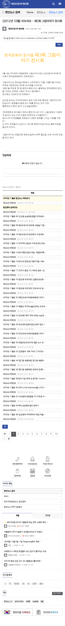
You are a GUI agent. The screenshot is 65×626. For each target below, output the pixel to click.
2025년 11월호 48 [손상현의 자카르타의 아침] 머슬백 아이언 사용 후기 (31, 415)
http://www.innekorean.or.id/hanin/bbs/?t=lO (35, 38)
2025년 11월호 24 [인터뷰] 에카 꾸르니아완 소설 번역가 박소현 (28, 316)
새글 (17, 515)
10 (56, 434)
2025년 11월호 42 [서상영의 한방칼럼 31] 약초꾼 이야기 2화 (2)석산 (30, 397)
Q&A (6, 496)
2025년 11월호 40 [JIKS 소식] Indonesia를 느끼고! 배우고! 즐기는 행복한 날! (34, 388)
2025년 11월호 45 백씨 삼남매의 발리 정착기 (21, 406)
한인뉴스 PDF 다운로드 (13, 507)
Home (30, 12)
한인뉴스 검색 (9, 491)
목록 (59, 45)
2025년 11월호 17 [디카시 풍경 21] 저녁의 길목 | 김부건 (25, 271)
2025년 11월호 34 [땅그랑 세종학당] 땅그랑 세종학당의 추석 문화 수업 (31, 361)
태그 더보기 (57, 593)
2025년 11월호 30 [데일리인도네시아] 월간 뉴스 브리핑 (25, 343)
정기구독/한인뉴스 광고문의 (15, 502)
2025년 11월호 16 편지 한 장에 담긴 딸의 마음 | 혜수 (24, 261)
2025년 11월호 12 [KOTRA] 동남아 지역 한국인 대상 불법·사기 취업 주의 (32, 243)
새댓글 (47, 515)
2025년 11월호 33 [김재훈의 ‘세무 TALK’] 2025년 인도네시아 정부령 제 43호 (33, 351)
